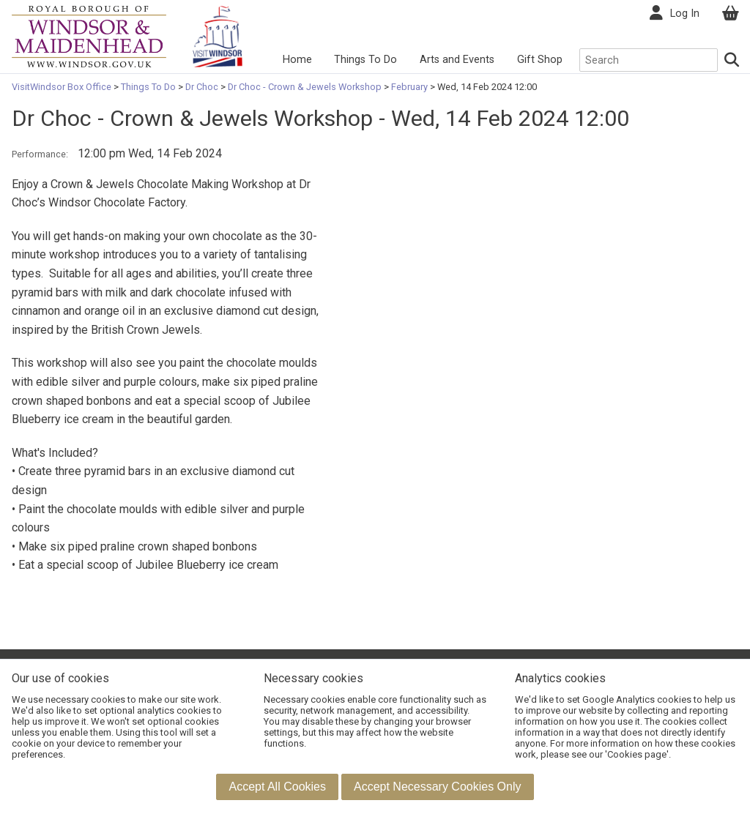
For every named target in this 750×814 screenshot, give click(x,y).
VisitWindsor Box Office (63, 86)
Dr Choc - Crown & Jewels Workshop (305, 86)
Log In (684, 13)
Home (297, 59)
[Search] (732, 60)
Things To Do (365, 59)
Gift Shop (539, 59)
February (409, 86)
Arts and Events (457, 59)
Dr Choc (201, 86)
